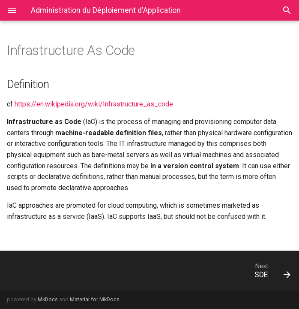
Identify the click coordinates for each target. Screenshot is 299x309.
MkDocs (48, 299)
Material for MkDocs (95, 299)
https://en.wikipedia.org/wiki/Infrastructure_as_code (94, 104)
